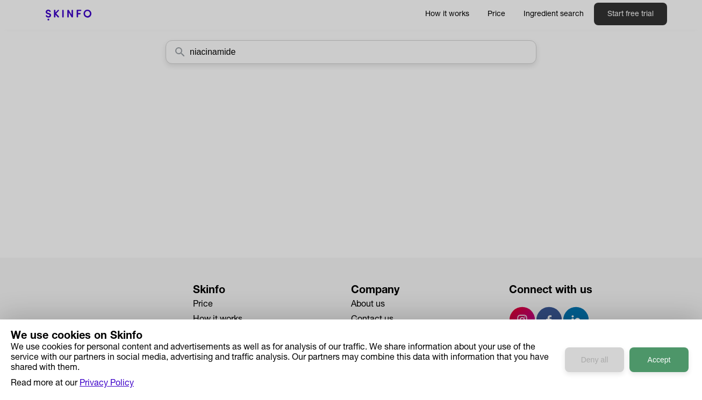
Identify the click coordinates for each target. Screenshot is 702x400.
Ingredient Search (227, 335)
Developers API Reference (243, 365)
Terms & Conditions (389, 365)
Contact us (372, 320)
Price (496, 14)
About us (368, 305)
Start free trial (630, 14)
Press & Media (378, 335)
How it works (447, 14)
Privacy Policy (378, 350)
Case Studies (219, 350)
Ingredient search (554, 14)
